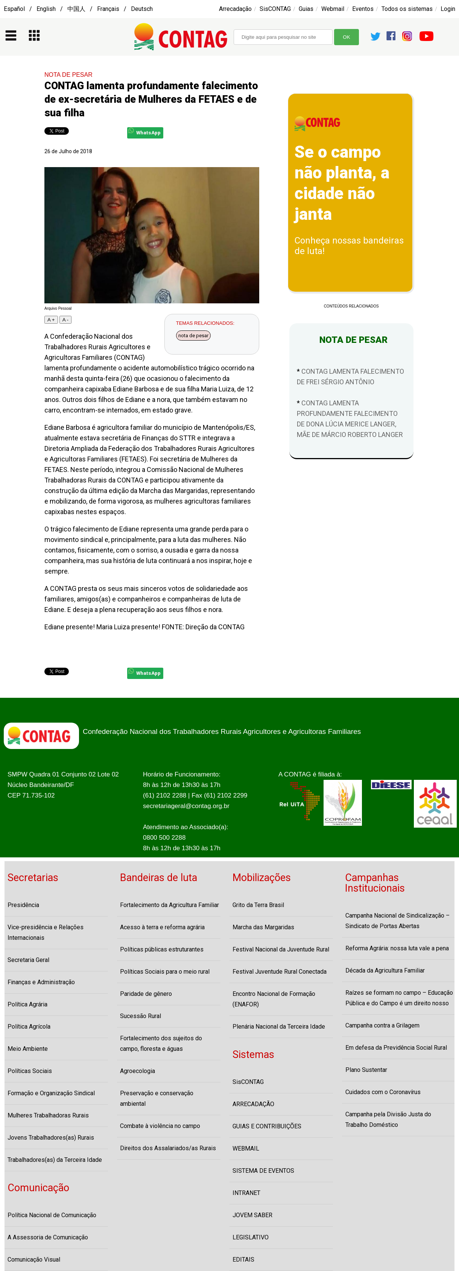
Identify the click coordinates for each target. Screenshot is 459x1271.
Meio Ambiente (28, 1048)
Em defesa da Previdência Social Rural (396, 1047)
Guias (306, 8)
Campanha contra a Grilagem (382, 1025)
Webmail (332, 8)
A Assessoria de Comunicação (48, 1237)
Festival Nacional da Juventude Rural (281, 949)
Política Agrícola (29, 1026)
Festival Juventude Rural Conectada (280, 971)
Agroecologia (137, 1071)
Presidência (23, 905)
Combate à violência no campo (160, 1125)
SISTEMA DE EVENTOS (263, 1170)
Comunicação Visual (34, 1259)
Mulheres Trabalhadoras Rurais (48, 1115)
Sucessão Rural (140, 1016)
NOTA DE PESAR (68, 75)
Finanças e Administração (41, 982)
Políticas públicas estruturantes (162, 949)
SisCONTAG (275, 8)
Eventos (363, 8)
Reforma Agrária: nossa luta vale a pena (397, 948)
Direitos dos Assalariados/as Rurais (168, 1148)
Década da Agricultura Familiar (385, 970)
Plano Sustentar (366, 1069)
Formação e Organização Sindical (51, 1093)
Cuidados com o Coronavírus (383, 1092)
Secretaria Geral (28, 960)
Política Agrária (27, 1004)
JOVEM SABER (252, 1215)
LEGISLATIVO (251, 1237)
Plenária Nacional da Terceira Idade (279, 1026)
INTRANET (246, 1192)
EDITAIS (243, 1259)
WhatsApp (144, 131)
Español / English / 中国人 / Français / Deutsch (78, 8)
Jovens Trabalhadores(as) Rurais (51, 1137)
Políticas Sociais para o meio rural (165, 971)
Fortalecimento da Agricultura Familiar (169, 905)
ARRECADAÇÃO (253, 1104)
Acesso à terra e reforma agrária (162, 927)
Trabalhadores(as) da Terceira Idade (55, 1159)
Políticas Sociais (30, 1071)
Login (448, 8)
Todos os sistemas (407, 8)
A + (51, 320)
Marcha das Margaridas (263, 927)
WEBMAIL (246, 1148)
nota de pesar (193, 335)
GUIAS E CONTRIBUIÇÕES (267, 1126)
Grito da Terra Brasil (258, 905)
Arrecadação (235, 8)
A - (65, 320)
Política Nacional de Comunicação (52, 1215)
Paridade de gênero (146, 993)
